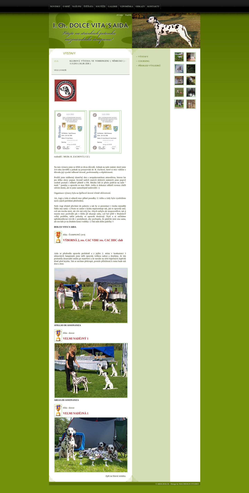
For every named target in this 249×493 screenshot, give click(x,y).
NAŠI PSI (76, 6)
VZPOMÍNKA (126, 6)
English (128, 15)
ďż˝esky (120, 15)
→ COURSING (143, 61)
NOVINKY (55, 6)
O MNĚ (66, 6)
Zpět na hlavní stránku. (116, 476)
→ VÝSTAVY (142, 56)
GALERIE (112, 6)
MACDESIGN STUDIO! (189, 484)
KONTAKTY (153, 6)
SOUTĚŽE (101, 6)
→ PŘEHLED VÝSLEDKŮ (148, 65)
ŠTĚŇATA (88, 6)
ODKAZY (140, 6)
